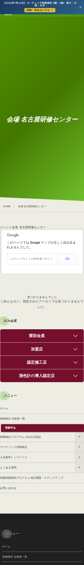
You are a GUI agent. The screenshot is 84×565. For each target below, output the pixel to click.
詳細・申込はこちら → (40, 10)
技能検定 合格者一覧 (12, 418)
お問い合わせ (8, 488)
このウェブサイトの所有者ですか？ (31, 258)
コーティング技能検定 (13, 447)
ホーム (4, 408)
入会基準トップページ (13, 457)
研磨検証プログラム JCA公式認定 (20, 437)
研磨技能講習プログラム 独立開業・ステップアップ (31, 477)
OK (67, 259)
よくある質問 (8, 467)
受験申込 (10, 427)
